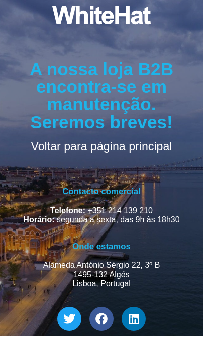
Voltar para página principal (101, 146)
